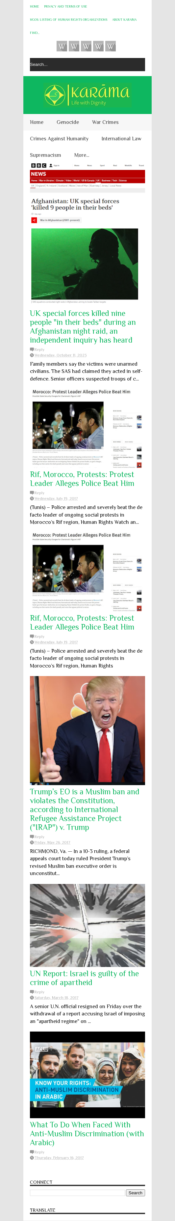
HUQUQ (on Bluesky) (74, 46)
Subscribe (86, 46)
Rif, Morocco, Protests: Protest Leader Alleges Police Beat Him (82, 479)
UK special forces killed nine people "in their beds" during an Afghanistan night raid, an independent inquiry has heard (83, 326)
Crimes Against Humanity (59, 139)
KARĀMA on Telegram (110, 46)
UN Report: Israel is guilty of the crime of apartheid (84, 978)
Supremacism (45, 155)
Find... (34, 33)
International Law (121, 139)
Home (34, 6)
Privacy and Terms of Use (65, 6)
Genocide (68, 122)
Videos (62, 46)
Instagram (98, 46)
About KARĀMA (124, 19)
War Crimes (105, 122)
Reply (39, 349)
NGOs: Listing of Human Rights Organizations (68, 19)
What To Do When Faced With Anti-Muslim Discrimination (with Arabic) (87, 1133)
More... (81, 155)
